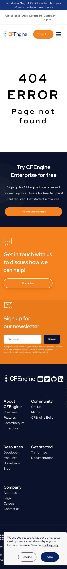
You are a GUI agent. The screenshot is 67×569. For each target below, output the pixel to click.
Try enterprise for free (33, 211)
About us (10, 493)
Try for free (43, 34)
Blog (17, 15)
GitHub (9, 15)
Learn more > (45, 7)
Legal (7, 498)
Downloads (12, 463)
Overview (10, 412)
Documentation (42, 458)
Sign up (52, 339)
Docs (25, 15)
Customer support (49, 17)
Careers (9, 503)
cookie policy (50, 545)
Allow (50, 556)
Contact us (28, 283)
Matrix (35, 412)
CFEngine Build (42, 417)
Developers (35, 15)
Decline (27, 557)
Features (10, 417)
